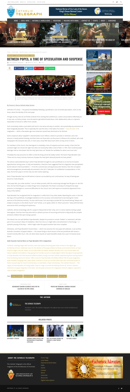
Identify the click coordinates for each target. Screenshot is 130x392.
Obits (42, 365)
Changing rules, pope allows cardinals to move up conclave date (38, 260)
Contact (43, 370)
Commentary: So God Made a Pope (39, 263)
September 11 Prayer (13, 338)
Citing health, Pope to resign (35, 265)
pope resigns (62, 276)
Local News (44, 360)
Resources (44, 378)
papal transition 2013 (40, 276)
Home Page (23, 39)
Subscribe (44, 375)
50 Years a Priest (72, 338)
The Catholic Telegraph (16, 62)
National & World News (59, 37)
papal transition (28, 276)
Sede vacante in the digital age (66, 245)
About (43, 373)
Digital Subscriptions (47, 380)
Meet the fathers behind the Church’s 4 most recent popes (55, 340)
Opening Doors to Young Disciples (20, 42)
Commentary (99, 37)
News (32, 55)
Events (43, 368)
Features (15, 39)
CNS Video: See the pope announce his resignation (45, 268)
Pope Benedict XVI (72, 129)
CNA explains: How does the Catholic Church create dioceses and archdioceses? (59, 41)
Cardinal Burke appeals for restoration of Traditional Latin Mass (35, 340)
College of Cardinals (17, 276)
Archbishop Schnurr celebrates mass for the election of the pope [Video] (31, 248)
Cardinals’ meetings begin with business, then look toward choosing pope (31, 245)
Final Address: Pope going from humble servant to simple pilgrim (39, 253)
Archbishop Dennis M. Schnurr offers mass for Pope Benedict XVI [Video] (34, 258)
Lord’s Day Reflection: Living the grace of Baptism (99, 41)
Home (8, 52)
